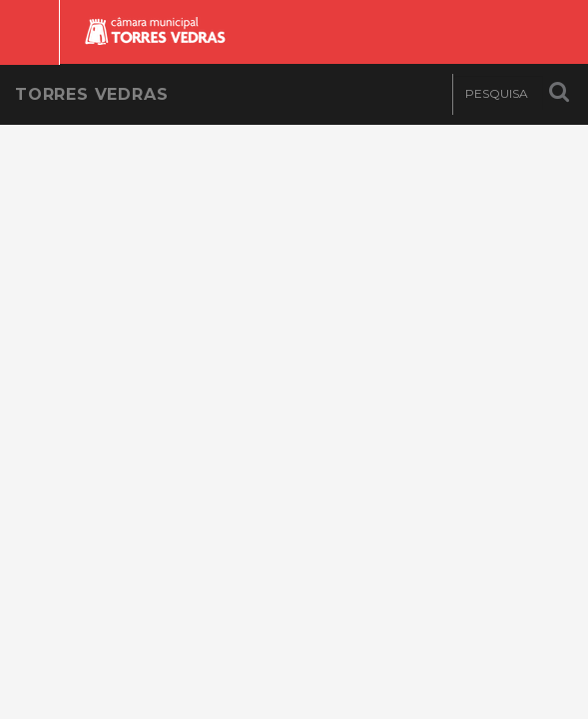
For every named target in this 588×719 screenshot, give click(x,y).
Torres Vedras (91, 94)
